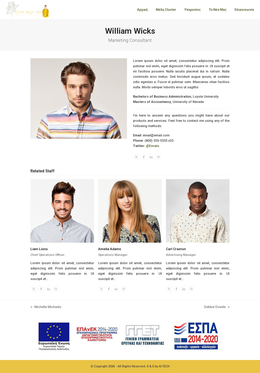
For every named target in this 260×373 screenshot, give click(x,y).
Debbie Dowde (217, 307)
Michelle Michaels (45, 307)
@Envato (152, 146)
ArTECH (164, 366)
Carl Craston (176, 249)
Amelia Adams (109, 249)
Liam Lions (39, 249)
